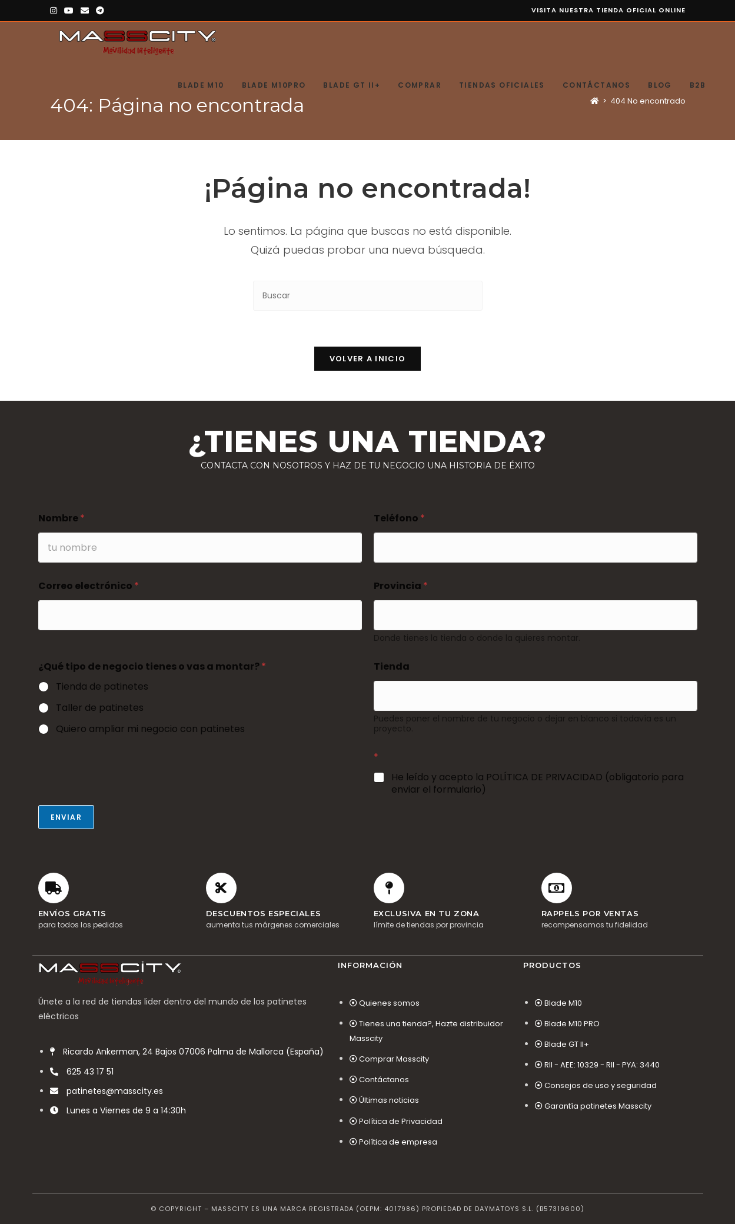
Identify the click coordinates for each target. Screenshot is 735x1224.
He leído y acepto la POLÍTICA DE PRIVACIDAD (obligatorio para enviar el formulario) (537, 783)
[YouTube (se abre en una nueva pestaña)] (69, 10)
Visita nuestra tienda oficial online (608, 10)
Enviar (66, 817)
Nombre (61, 518)
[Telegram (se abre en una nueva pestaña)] (100, 10)
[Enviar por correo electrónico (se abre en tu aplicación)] (84, 10)
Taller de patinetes (100, 708)
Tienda (392, 666)
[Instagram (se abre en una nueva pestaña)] (55, 10)
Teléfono (399, 518)
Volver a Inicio (368, 358)
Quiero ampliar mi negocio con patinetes (150, 729)
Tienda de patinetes (102, 687)
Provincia (401, 585)
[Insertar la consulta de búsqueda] (368, 296)
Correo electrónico (88, 585)
